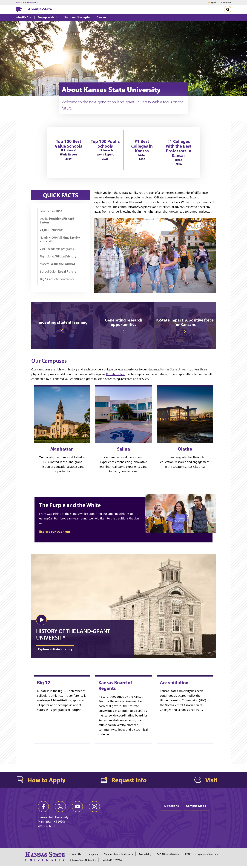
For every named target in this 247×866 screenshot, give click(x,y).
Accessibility (145, 854)
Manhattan (62, 449)
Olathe (185, 449)
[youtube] (77, 806)
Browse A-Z (226, 2)
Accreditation (174, 682)
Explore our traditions (54, 531)
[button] (41, 620)
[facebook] (43, 806)
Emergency (92, 854)
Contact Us (75, 854)
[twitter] (60, 806)
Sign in (214, 2)
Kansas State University (27, 2)
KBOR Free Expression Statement (202, 854)
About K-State (40, 9)
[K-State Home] (19, 9)
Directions (171, 806)
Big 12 (43, 682)
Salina (123, 449)
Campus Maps (196, 806)
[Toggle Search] (227, 9)
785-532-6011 (46, 826)
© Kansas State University (82, 860)
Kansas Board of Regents (115, 685)
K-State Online (115, 374)
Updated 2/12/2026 (112, 860)
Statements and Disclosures (118, 854)
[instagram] (94, 806)
